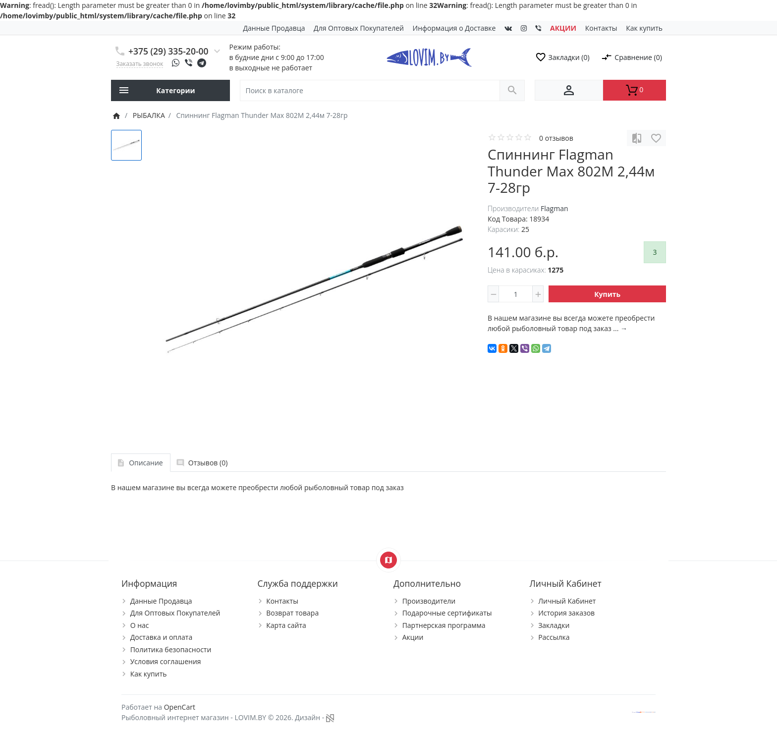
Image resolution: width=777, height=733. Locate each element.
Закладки (553, 625)
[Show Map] (388, 560)
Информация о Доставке (454, 28)
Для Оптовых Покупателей (359, 28)
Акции (413, 637)
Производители (429, 601)
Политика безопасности (171, 649)
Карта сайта (286, 625)
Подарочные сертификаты (447, 613)
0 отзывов (556, 138)
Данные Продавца (274, 28)
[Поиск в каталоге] (370, 90)
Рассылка (553, 637)
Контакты (601, 28)
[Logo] (429, 56)
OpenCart (179, 707)
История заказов (566, 613)
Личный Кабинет (567, 601)
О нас (139, 625)
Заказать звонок (140, 63)
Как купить (644, 28)
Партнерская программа (444, 625)
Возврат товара (292, 613)
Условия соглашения (165, 661)
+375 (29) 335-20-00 (168, 51)
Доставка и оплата (161, 637)
